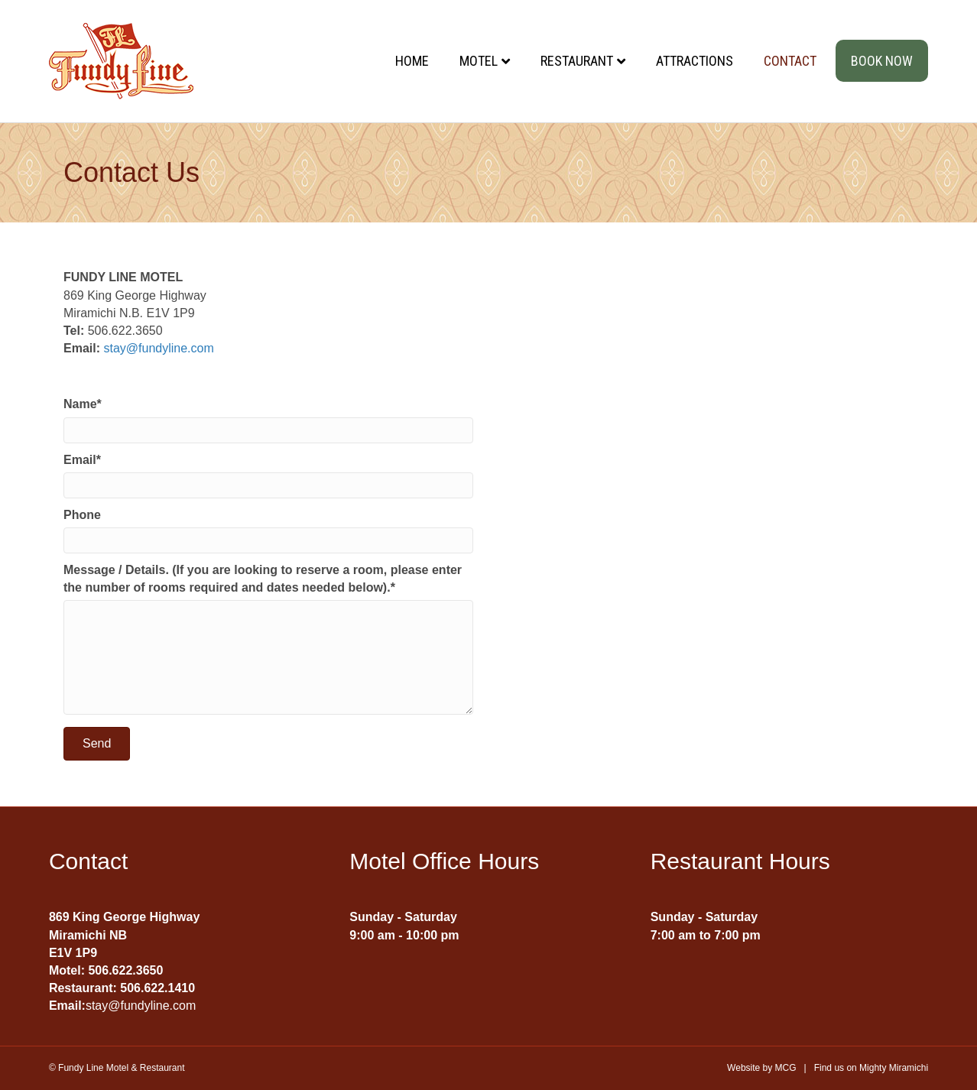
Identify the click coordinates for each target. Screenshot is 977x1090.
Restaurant (576, 61)
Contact (790, 61)
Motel (478, 61)
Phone (82, 514)
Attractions (694, 61)
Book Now (882, 61)
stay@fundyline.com (158, 348)
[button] (96, 744)
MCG (786, 1067)
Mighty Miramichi (893, 1067)
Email (79, 459)
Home (412, 61)
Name (80, 403)
